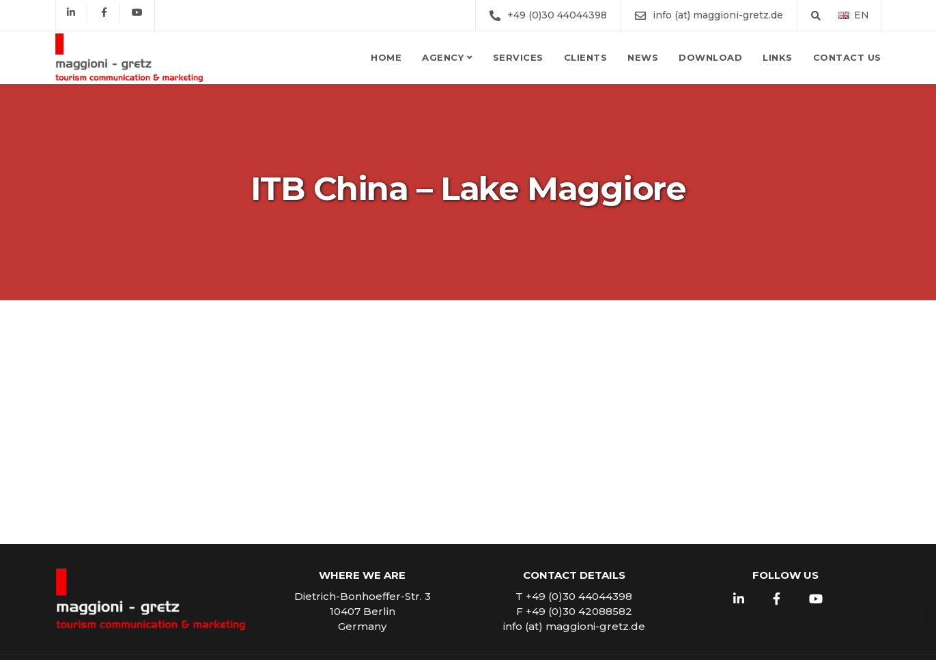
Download (710, 57)
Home (386, 57)
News (642, 57)
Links (778, 57)
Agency (443, 57)
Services (518, 57)
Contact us (847, 57)
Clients (586, 57)
